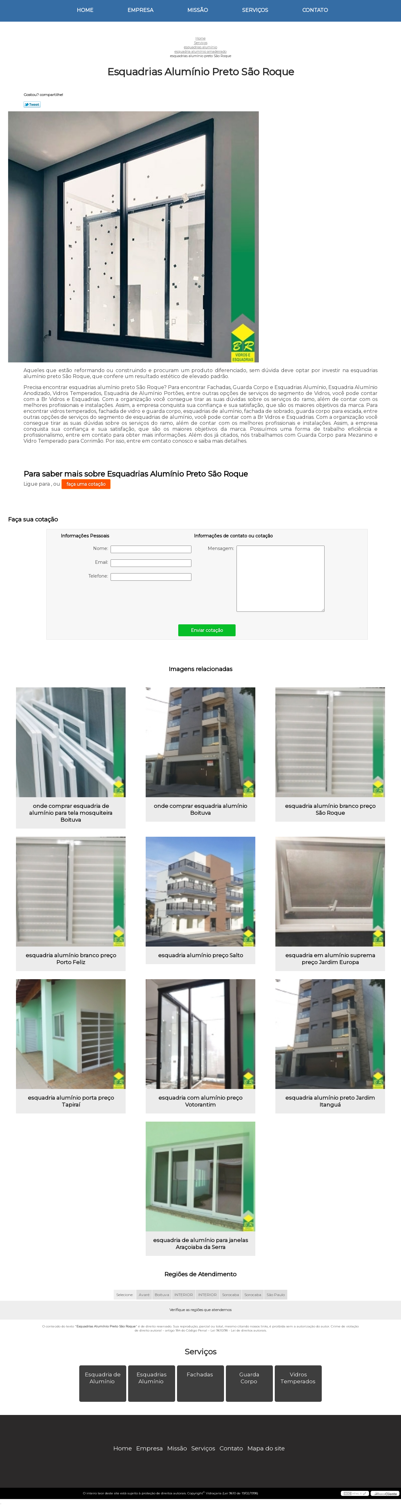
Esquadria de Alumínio (103, 1378)
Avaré (144, 1294)
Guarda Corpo (249, 1378)
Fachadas (200, 1374)
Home (85, 10)
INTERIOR (183, 1294)
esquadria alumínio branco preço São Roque (330, 809)
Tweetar (32, 104)
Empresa (140, 10)
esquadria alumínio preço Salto (200, 955)
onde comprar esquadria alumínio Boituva (200, 809)
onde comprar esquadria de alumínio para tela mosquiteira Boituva (70, 813)
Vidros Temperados (298, 1378)
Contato (315, 10)
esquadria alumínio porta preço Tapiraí (71, 1101)
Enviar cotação (207, 630)
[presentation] (100, 599)
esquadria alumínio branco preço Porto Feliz (71, 958)
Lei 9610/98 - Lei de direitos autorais (238, 1330)
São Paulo (276, 1294)
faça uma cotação (86, 484)
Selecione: (124, 1294)
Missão (197, 10)
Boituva (162, 1294)
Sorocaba (230, 1294)
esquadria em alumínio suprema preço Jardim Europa (330, 958)
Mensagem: (266, 579)
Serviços (255, 10)
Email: (143, 563)
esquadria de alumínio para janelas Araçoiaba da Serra (200, 1243)
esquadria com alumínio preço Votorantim (200, 1101)
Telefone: (139, 577)
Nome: (142, 549)
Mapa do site (266, 1448)
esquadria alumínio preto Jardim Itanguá (330, 1101)
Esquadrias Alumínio (152, 1378)
